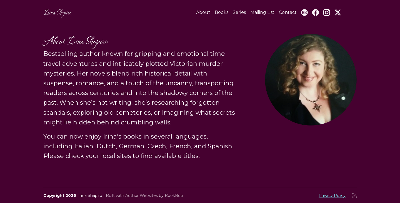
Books (221, 12)
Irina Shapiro (57, 12)
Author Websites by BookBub (154, 195)
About (203, 12)
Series (239, 12)
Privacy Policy (332, 195)
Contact (288, 12)
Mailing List (262, 12)
